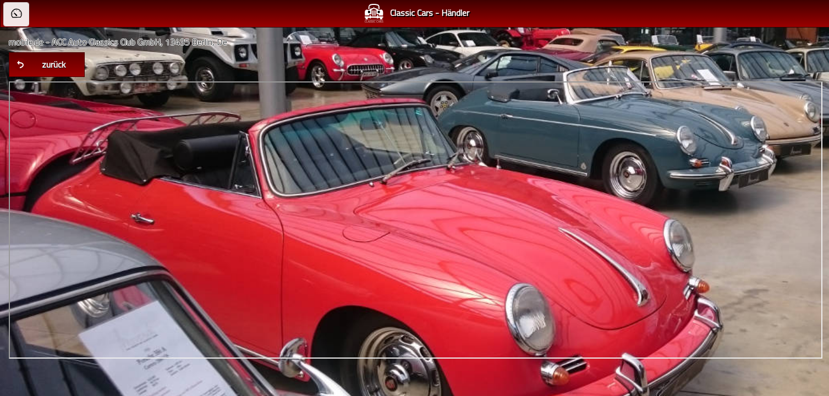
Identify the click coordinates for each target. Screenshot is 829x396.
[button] (16, 14)
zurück (53, 64)
